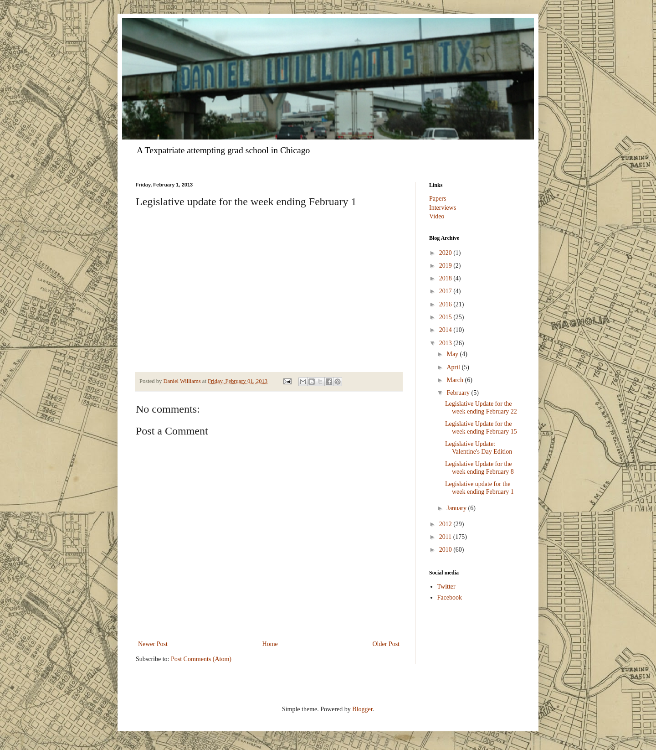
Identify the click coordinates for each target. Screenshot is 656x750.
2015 (446, 317)
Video (436, 216)
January (457, 508)
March (455, 380)
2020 (446, 252)
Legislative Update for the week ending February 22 (481, 407)
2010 (446, 549)
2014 (446, 329)
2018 (446, 278)
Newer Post (153, 644)
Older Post (386, 644)
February (458, 392)
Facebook (449, 597)
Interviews (442, 207)
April (453, 367)
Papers (437, 198)
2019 (446, 265)
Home (270, 644)
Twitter (446, 586)
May (453, 354)
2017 (446, 291)
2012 (446, 524)
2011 (446, 536)
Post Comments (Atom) (201, 659)
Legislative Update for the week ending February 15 (481, 427)
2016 (446, 304)
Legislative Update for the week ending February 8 (479, 467)
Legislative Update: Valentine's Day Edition (478, 447)
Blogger (362, 709)
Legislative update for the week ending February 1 (479, 488)
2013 (446, 343)
